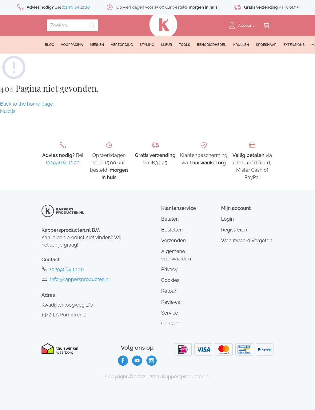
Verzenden (173, 240)
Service (169, 313)
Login (227, 219)
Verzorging (122, 45)
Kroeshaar (266, 45)
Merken (97, 45)
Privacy (169, 269)
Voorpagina (72, 45)
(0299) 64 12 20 (63, 163)
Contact (170, 324)
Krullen (241, 45)
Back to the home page (26, 104)
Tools (184, 45)
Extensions (294, 45)
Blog (49, 45)
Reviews (170, 302)
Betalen (170, 219)
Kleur (166, 45)
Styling (147, 45)
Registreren (234, 230)
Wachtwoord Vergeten (246, 240)
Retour (168, 291)
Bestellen (172, 230)
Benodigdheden (211, 45)
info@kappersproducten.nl (80, 279)
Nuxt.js (7, 111)
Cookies (170, 280)
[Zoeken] (72, 25)
